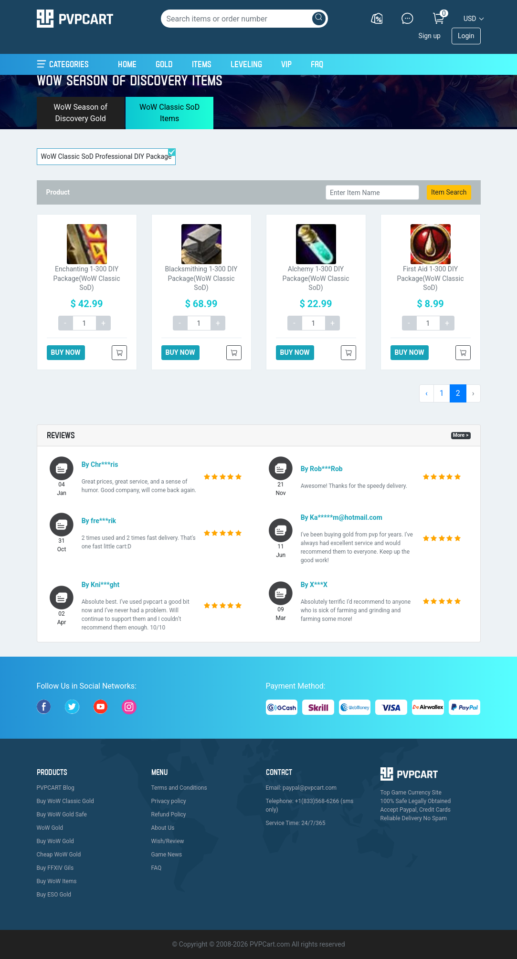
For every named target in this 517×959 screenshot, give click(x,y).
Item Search (449, 192)
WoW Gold (50, 828)
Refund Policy (168, 814)
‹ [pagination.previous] (426, 393)
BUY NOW (66, 352)
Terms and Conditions (179, 787)
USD (470, 18)
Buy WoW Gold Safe (62, 814)
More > (461, 435)
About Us (163, 828)
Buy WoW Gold (55, 841)
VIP (286, 64)
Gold (164, 64)
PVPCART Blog (55, 787)
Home (127, 63)
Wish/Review (167, 841)
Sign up (430, 36)
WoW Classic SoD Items (169, 113)
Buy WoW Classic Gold (65, 801)
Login (466, 36)
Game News (166, 854)
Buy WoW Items (57, 881)
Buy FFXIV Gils (55, 868)
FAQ (317, 64)
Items (201, 64)
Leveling (246, 64)
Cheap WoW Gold (59, 854)
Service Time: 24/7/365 (296, 823)
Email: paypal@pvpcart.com (301, 787)
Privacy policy (168, 801)
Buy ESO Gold (54, 894)
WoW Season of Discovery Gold (80, 113)
